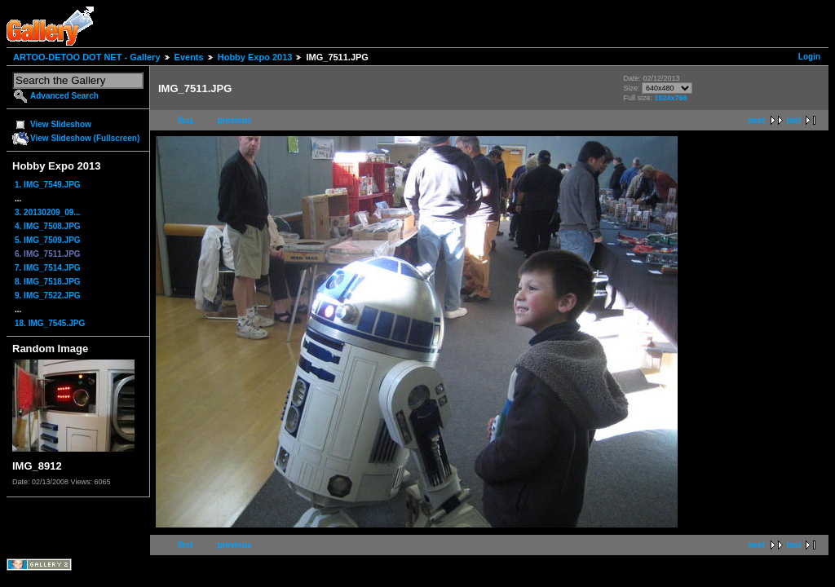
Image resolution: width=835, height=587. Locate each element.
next (756, 120)
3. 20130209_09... (48, 212)
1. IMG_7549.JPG (48, 184)
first (185, 120)
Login (809, 56)
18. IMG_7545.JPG (50, 323)
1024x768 (670, 98)
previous (235, 120)
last (794, 120)
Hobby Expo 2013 (255, 57)
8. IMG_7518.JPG (48, 281)
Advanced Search (64, 95)
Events (189, 57)
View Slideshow (60, 124)
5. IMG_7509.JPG (48, 240)
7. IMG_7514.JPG (48, 267)
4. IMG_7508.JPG (48, 226)
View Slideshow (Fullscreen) (84, 138)
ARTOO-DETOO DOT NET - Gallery (87, 57)
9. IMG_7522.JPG (48, 295)
